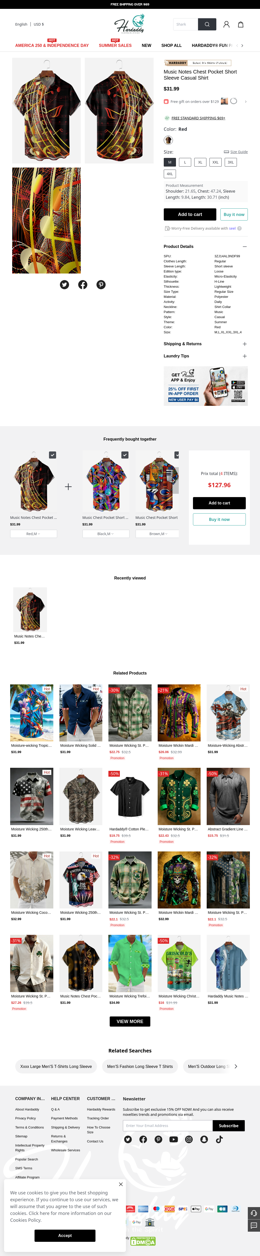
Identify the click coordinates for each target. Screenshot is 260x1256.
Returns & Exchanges (59, 1138)
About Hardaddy (27, 1109)
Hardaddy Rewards (101, 1109)
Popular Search (26, 1159)
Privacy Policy (25, 1118)
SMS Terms (23, 1168)
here (45, 1213)
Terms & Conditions (29, 1127)
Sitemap (21, 1136)
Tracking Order (98, 1118)
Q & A (55, 1109)
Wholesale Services (65, 1150)
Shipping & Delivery (65, 1127)
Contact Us (95, 1141)
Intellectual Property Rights (29, 1147)
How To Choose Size (98, 1129)
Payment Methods (64, 1118)
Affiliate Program (27, 1177)
